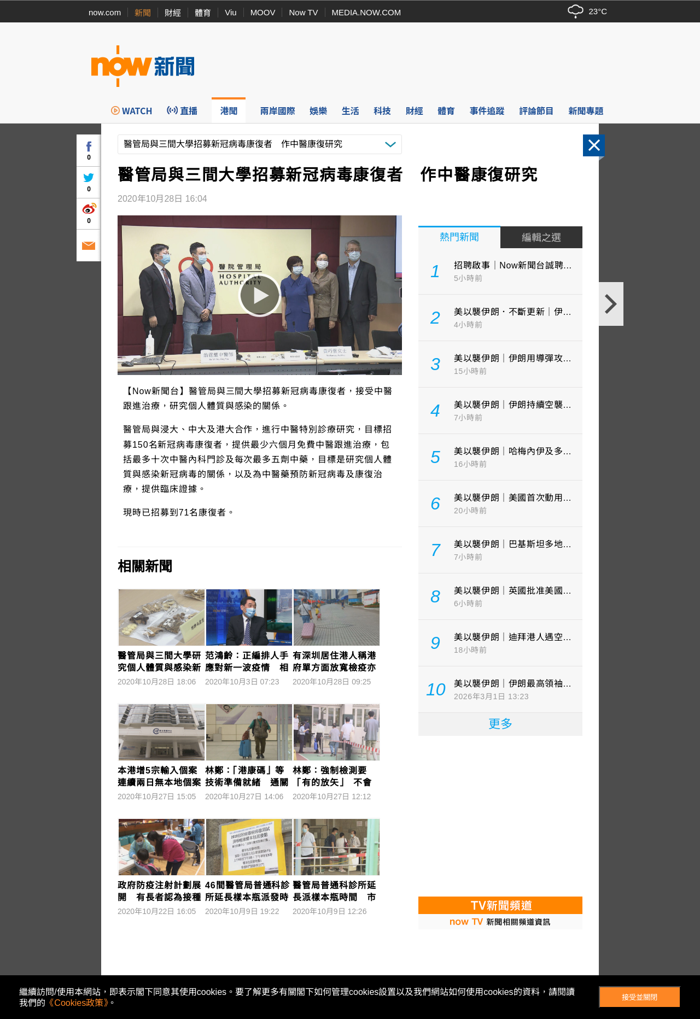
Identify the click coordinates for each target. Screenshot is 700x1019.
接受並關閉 (639, 997)
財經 (173, 12)
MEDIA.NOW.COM (366, 12)
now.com (105, 12)
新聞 (143, 12)
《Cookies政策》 (76, 1003)
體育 (203, 12)
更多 (500, 724)
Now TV (303, 12)
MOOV (263, 12)
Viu (230, 12)
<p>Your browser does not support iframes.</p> (500, 815)
